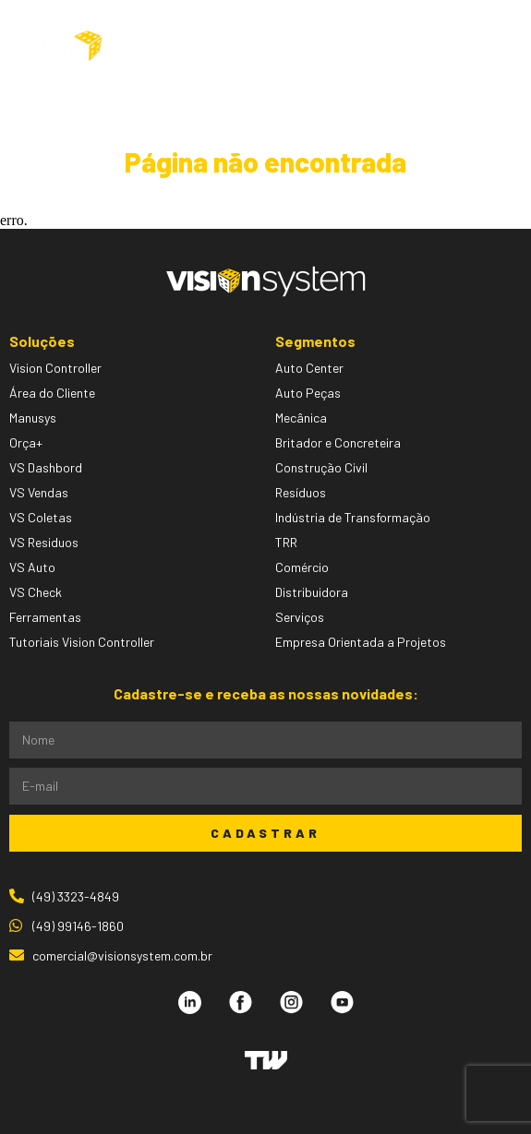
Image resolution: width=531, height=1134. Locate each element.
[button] (467, 46)
